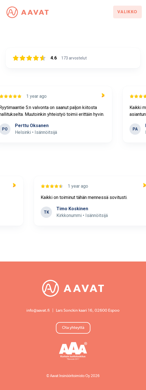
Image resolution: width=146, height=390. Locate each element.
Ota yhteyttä (73, 327)
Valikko (127, 12)
